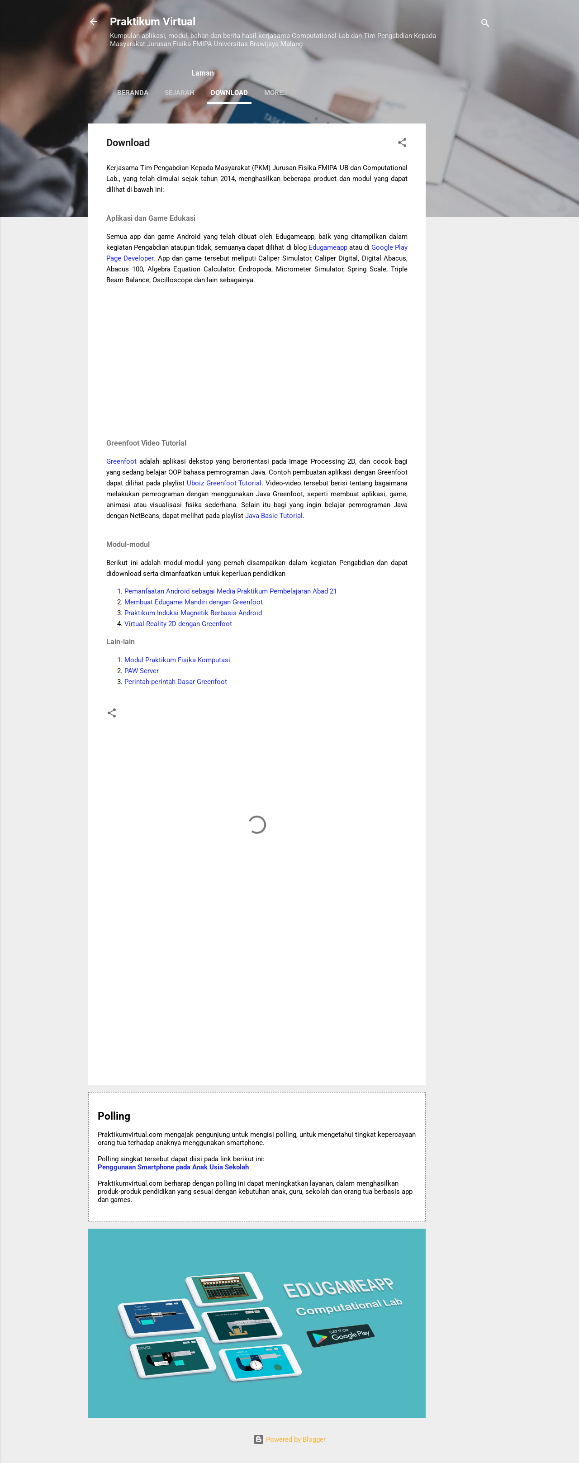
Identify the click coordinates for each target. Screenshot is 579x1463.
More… (362, 93)
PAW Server (141, 671)
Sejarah (180, 93)
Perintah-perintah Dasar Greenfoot (175, 682)
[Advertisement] (462, 259)
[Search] (485, 24)
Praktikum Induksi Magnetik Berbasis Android (193, 613)
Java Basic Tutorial (274, 516)
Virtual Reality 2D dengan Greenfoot (178, 624)
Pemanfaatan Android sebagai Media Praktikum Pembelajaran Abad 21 (230, 591)
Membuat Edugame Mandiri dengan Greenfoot (193, 602)
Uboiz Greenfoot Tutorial (224, 483)
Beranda (132, 93)
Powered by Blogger (289, 1439)
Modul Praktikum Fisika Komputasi (177, 660)
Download (229, 93)
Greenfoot (121, 461)
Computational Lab (299, 93)
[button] (402, 144)
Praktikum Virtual (152, 21)
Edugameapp (327, 247)
